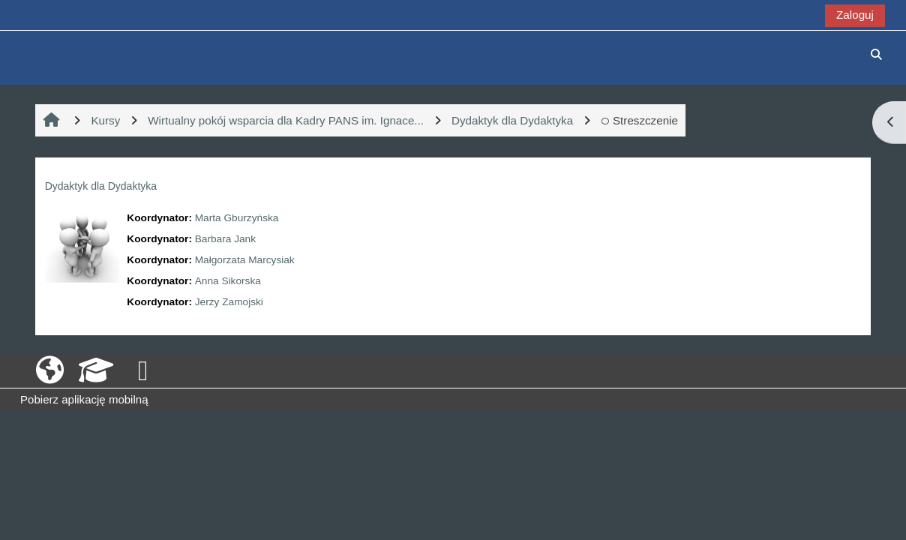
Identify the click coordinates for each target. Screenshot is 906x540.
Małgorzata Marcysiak (245, 260)
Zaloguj (855, 14)
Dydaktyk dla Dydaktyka (101, 186)
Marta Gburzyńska (237, 218)
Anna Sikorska (228, 280)
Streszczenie (639, 120)
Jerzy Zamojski (229, 302)
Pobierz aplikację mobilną (84, 399)
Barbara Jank (225, 238)
